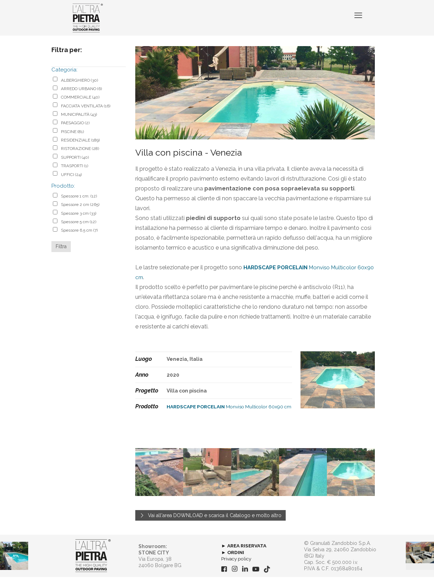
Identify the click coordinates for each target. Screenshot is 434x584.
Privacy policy (237, 566)
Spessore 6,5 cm (79, 237)
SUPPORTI (75, 164)
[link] (93, 562)
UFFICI (71, 181)
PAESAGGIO (75, 129)
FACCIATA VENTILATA (85, 112)
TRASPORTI (74, 172)
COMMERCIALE (80, 104)
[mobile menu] (358, 21)
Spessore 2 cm (80, 211)
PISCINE (72, 138)
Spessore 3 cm (78, 220)
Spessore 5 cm (78, 228)
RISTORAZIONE (80, 155)
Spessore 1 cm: (79, 203)
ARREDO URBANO (81, 95)
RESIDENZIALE (80, 147)
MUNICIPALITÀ (79, 121)
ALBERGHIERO (79, 86)
